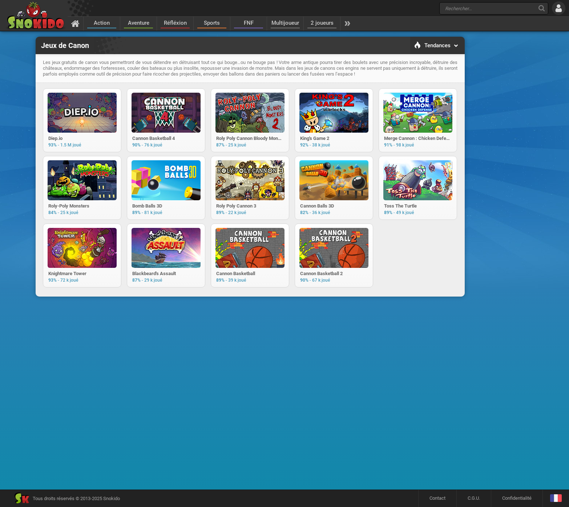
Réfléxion (175, 23)
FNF (249, 23)
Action (102, 23)
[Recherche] (541, 8)
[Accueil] (75, 23)
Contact (437, 498)
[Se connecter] (558, 8)
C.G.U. (474, 498)
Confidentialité (517, 498)
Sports (212, 23)
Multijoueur (285, 23)
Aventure (138, 23)
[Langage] (555, 498)
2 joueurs (322, 23)
